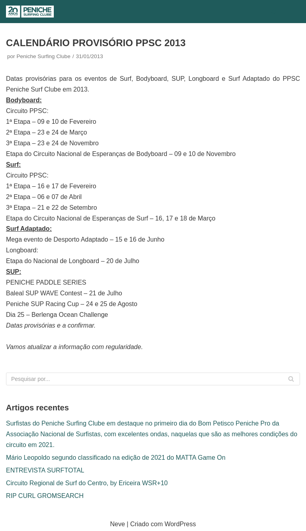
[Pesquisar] (274, 12)
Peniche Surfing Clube (43, 56)
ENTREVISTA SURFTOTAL (45, 470)
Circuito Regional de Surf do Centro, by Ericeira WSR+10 (87, 483)
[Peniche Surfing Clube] (30, 12)
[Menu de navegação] (290, 11)
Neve (117, 524)
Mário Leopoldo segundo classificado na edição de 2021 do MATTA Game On (116, 457)
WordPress (180, 524)
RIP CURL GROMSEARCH (45, 495)
